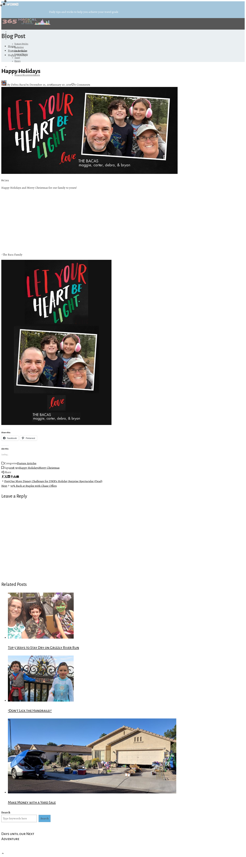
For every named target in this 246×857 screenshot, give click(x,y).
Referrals (14, 66)
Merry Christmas (49, 468)
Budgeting (19, 47)
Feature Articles (21, 44)
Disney (17, 61)
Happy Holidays (29, 468)
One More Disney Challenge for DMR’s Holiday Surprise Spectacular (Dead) (51, 481)
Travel (17, 58)
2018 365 (14, 468)
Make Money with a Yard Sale (32, 802)
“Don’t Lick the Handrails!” (30, 711)
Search (5, 812)
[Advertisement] (56, 221)
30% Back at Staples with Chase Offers (29, 486)
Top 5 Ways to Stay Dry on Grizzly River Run (43, 648)
